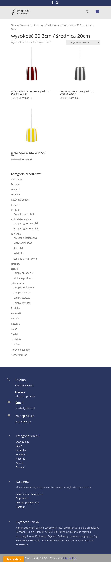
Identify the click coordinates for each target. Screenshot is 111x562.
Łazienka (16, 233)
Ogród (14, 268)
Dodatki (15, 184)
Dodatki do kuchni (24, 214)
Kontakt (20, 506)
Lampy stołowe (22, 297)
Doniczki (15, 189)
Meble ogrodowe (23, 278)
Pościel (15, 318)
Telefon (20, 380)
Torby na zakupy (20, 349)
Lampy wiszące (22, 303)
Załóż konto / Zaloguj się (29, 494)
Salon (14, 328)
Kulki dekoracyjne (21, 219)
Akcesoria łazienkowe (25, 237)
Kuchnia (15, 210)
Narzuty (15, 263)
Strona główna (18, 25)
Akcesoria (16, 179)
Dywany (15, 194)
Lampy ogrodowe (23, 273)
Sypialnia (16, 339)
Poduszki (16, 313)
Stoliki (14, 334)
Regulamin (22, 498)
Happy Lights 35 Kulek (26, 228)
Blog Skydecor (23, 421)
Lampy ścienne (22, 292)
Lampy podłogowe (24, 287)
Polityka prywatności (27, 502)
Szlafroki (18, 253)
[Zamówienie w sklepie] (83, 42)
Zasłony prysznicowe (25, 258)
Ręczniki (18, 248)
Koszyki (15, 205)
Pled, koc (16, 308)
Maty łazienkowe (23, 242)
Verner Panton (19, 354)
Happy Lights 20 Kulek (26, 223)
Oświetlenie (17, 283)
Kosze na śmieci (20, 199)
